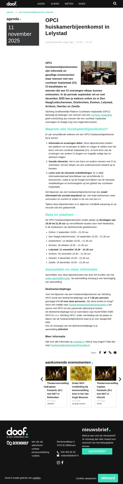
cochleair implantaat (101, 115)
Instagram (58, 462)
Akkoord (108, 478)
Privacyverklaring (40, 452)
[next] (119, 379)
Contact (35, 448)
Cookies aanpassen (86, 478)
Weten (69, 3)
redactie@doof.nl (68, 455)
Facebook (63, 462)
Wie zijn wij (37, 441)
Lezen (41, 3)
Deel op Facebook (99, 352)
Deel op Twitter (105, 352)
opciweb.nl (78, 341)
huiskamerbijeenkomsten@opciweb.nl (88, 304)
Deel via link (110, 352)
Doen (81, 3)
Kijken (55, 3)
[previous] (42, 379)
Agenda (13, 19)
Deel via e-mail (115, 352)
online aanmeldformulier (57, 278)
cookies (36, 478)
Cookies (36, 455)
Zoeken (114, 3)
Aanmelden (97, 451)
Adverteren (37, 445)
